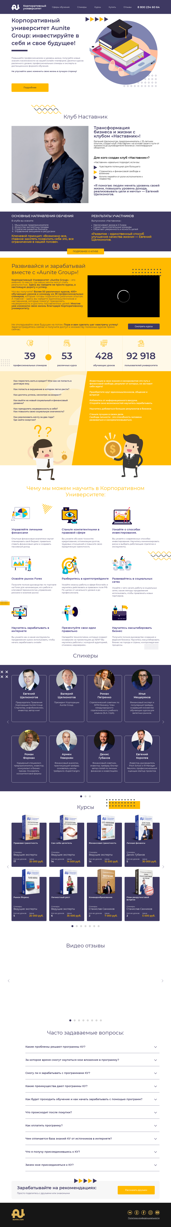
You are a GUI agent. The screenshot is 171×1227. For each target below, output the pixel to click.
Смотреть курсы (144, 326)
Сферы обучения (61, 7)
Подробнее (30, 88)
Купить (112, 7)
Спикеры (82, 7)
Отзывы (128, 7)
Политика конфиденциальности (144, 1218)
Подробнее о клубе (85, 251)
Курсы (97, 7)
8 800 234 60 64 (149, 7)
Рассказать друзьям (136, 1190)
